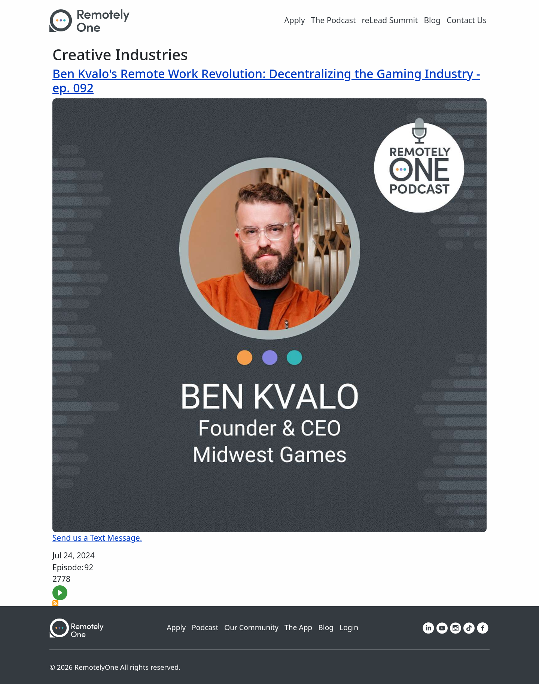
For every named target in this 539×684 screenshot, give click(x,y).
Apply (294, 20)
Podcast (205, 627)
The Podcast (333, 20)
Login (348, 627)
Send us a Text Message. (97, 538)
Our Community (251, 627)
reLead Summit (390, 20)
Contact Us (467, 20)
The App (298, 627)
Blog (432, 20)
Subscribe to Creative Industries (55, 603)
